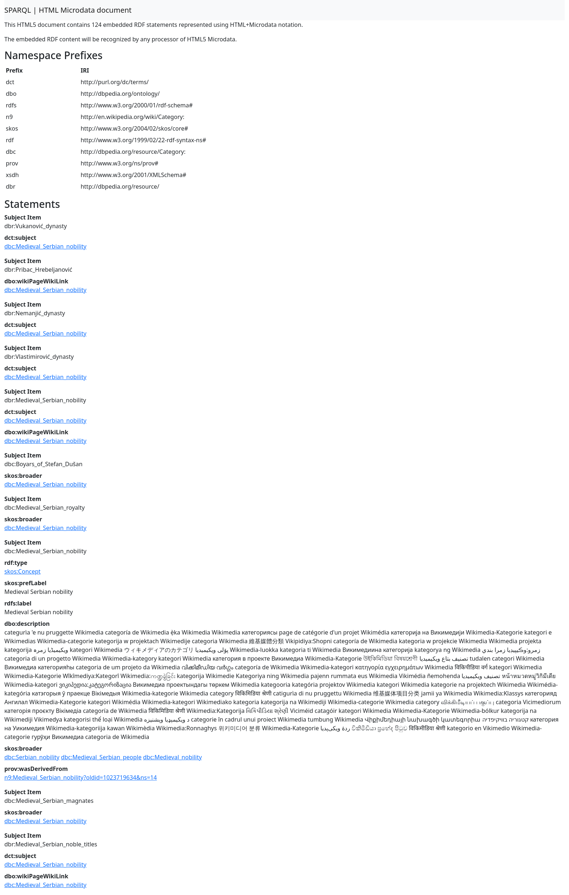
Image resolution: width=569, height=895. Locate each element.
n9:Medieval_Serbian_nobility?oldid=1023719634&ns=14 (80, 777)
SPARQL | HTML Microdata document (68, 10)
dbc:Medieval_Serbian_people (101, 757)
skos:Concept (22, 571)
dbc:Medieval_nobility (172, 757)
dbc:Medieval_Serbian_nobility (45, 246)
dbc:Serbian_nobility (32, 757)
